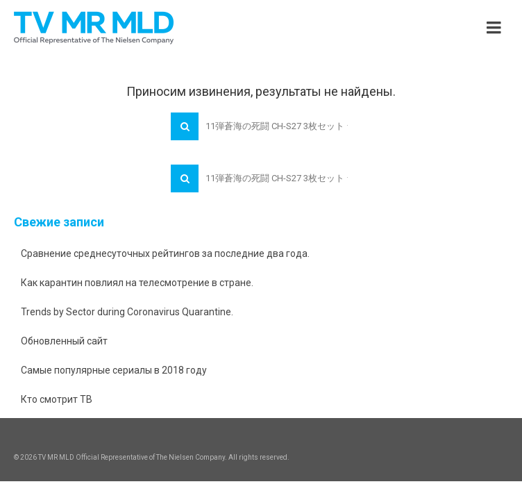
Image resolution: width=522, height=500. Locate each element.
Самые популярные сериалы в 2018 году (114, 370)
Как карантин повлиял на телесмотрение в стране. (137, 282)
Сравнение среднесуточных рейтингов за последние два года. (165, 253)
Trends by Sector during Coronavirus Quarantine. (127, 311)
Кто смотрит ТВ (56, 399)
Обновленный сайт (64, 341)
